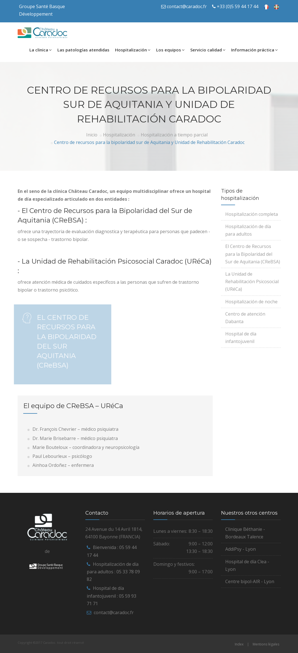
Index (239, 644)
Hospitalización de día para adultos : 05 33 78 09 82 (113, 571)
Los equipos (170, 50)
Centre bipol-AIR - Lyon (249, 581)
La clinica (40, 50)
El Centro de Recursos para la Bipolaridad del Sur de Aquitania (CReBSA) (252, 253)
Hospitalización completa (251, 214)
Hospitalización (133, 50)
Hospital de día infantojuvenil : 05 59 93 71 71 (111, 595)
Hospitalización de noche (251, 302)
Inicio (91, 135)
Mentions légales (266, 644)
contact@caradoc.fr (187, 6)
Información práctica (254, 50)
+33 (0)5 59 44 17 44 (237, 6)
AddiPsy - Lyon (240, 549)
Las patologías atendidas (83, 50)
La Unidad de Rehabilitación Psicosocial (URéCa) (252, 281)
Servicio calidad (208, 50)
